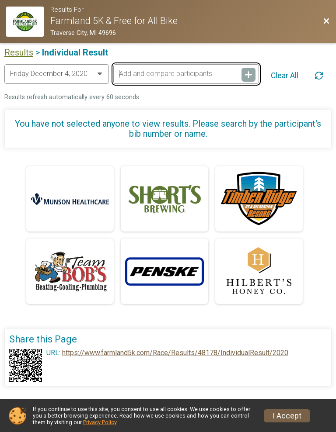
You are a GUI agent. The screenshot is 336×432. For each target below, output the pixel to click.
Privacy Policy (99, 422)
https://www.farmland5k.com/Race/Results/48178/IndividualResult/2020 (175, 353)
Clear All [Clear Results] (284, 75)
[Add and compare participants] (186, 73)
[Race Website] (28, 22)
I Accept (287, 415)
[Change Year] (56, 73)
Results (18, 52)
